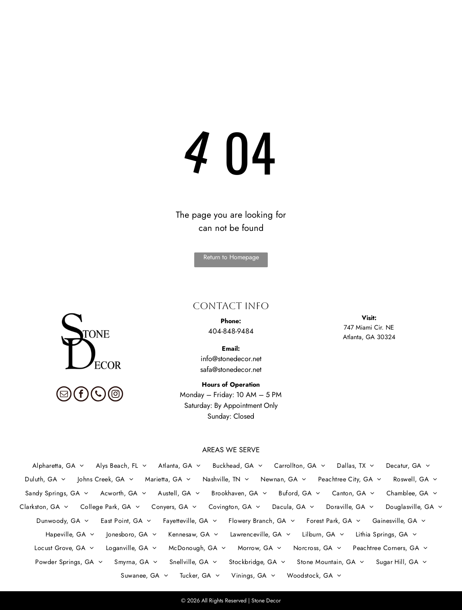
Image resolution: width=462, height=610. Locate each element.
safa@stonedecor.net (230, 369)
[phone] (98, 394)
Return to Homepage (231, 257)
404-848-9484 (231, 331)
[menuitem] (26, 31)
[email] (64, 394)
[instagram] (115, 394)
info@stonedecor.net (231, 359)
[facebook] (81, 394)
